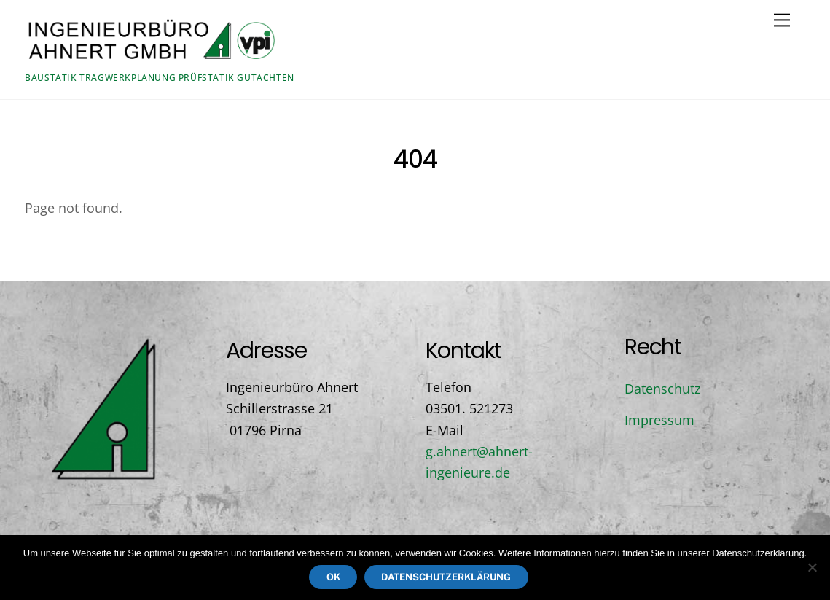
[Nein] (811, 567)
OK (333, 577)
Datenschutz (662, 388)
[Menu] (781, 19)
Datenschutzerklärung (446, 577)
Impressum (659, 420)
